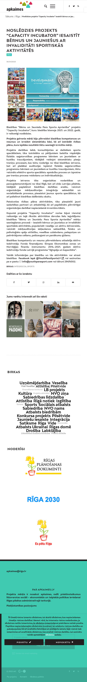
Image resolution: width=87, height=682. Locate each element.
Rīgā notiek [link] (44, 401)
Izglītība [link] (63, 401)
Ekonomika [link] (62, 423)
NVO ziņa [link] (60, 393)
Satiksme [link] (28, 423)
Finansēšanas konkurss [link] (32, 389)
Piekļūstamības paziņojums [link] (22, 605)
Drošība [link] (33, 430)
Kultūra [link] (25, 393)
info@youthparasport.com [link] (37, 261)
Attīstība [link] (24, 401)
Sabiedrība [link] (33, 408)
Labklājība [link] (51, 430)
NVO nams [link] (54, 408)
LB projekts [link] (54, 390)
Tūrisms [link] (20, 404)
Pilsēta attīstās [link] (58, 433)
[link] (85, 9)
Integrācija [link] (20, 266)
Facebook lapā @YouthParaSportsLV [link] (40, 258)
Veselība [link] (59, 383)
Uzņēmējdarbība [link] (35, 383)
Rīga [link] (9, 55)
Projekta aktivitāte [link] (41, 393)
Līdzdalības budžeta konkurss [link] (35, 433)
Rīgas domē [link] (60, 427)
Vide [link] (52, 423)
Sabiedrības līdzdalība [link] (43, 397)
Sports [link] (30, 266)
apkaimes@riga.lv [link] (16, 571)
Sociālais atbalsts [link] (54, 404)
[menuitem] (44, 6)
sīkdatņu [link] (50, 635)
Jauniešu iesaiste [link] (33, 419)
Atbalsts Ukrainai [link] (32, 427)
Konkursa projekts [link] (34, 416)
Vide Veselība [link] (27, 386)
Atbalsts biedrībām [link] (43, 412)
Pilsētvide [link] (61, 416)
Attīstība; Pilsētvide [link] (51, 386)
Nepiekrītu (63, 642)
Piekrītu (22, 642)
